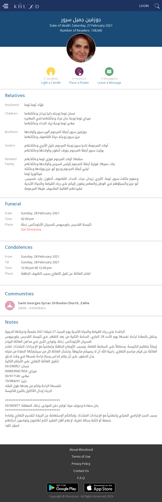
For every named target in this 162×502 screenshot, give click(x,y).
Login (144, 5)
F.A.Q (81, 478)
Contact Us (81, 471)
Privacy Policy (81, 464)
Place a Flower (79, 83)
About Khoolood (81, 450)
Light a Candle (51, 83)
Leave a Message (109, 83)
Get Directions (31, 230)
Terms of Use (81, 456)
